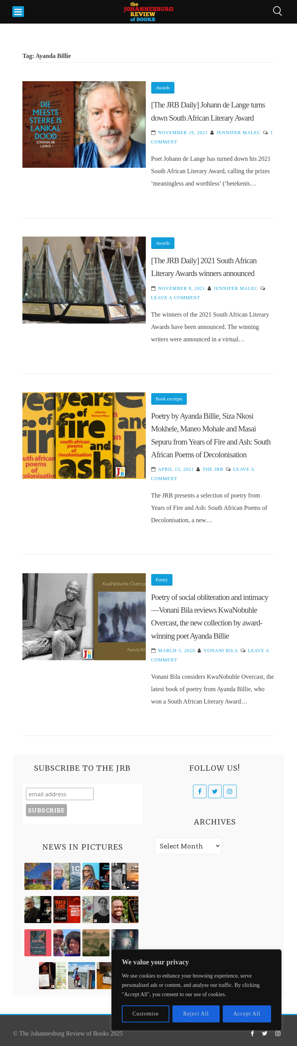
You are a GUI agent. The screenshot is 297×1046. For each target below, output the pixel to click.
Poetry (162, 580)
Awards (163, 87)
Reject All (196, 1014)
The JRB (213, 469)
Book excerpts (169, 399)
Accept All (246, 1014)
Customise (146, 1014)
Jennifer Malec (239, 132)
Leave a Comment (175, 297)
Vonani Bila (221, 650)
